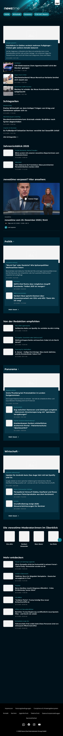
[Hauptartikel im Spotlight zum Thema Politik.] (9, 241)
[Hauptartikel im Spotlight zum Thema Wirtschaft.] (12, 451)
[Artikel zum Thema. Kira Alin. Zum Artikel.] (9, 538)
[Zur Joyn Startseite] (57, 2)
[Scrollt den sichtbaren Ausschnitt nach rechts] (60, 540)
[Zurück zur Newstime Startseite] (11, 8)
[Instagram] (34, 724)
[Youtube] (39, 724)
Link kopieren (10, 227)
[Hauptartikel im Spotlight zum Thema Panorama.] (12, 369)
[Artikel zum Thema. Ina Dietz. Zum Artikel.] (53, 538)
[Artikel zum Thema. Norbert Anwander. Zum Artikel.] (24, 539)
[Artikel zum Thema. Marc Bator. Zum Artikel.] (38, 538)
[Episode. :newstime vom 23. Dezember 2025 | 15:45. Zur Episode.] (31, 203)
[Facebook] (29, 724)
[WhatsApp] (23, 724)
